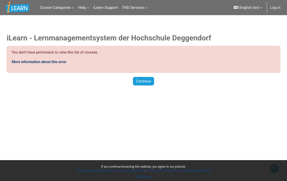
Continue (143, 176)
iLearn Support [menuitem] (105, 7)
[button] (248, 7)
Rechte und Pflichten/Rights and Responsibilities (178, 170)
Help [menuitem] (82, 7)
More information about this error (51, 62)
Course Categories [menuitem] (55, 7)
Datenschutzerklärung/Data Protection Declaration (110, 170)
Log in (275, 7)
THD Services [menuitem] (133, 7)
